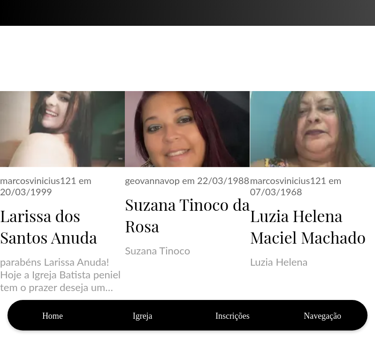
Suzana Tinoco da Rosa (187, 215)
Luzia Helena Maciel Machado (308, 226)
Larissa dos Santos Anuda (48, 226)
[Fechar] (13, 13)
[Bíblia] (362, 13)
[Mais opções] (322, 315)
